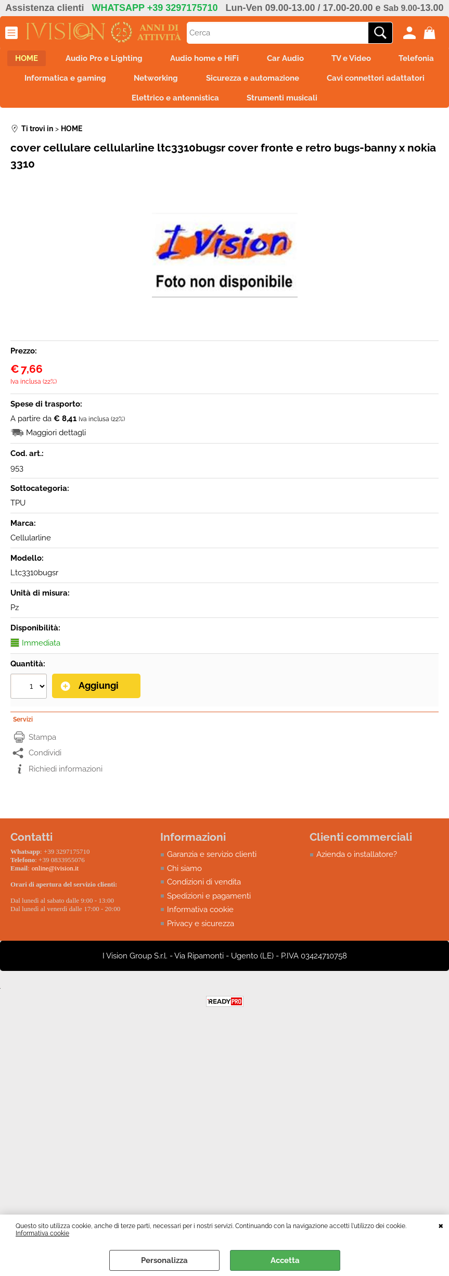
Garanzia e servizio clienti (211, 861)
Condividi (45, 759)
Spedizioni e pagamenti (209, 902)
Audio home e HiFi (236, 59)
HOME (51, 59)
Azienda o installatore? (356, 861)
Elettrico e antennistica (238, 103)
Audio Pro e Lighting (132, 59)
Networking (252, 81)
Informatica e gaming (158, 81)
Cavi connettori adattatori (114, 103)
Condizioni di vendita (204, 888)
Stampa (42, 743)
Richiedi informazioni (65, 775)
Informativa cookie (42, 1233)
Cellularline (30, 544)
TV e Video (389, 59)
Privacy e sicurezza (200, 929)
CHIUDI (441, 1225)
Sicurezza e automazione (352, 81)
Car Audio (320, 59)
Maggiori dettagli (56, 439)
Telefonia (68, 81)
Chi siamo (184, 874)
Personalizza (164, 1260)
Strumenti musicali (348, 103)
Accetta (285, 1260)
